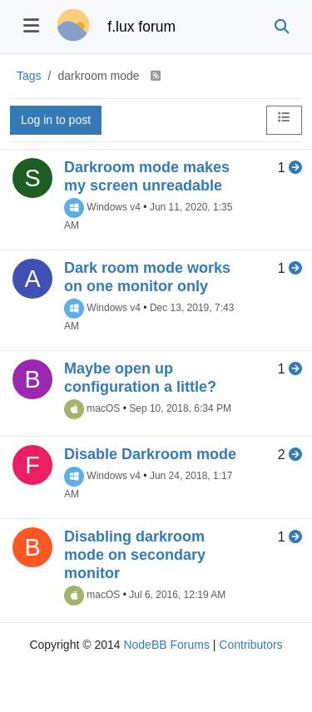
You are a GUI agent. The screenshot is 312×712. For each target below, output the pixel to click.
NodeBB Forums (166, 644)
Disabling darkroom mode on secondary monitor (135, 554)
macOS (103, 408)
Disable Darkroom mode (150, 454)
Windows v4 (114, 207)
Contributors (250, 644)
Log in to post (56, 119)
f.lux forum (141, 26)
